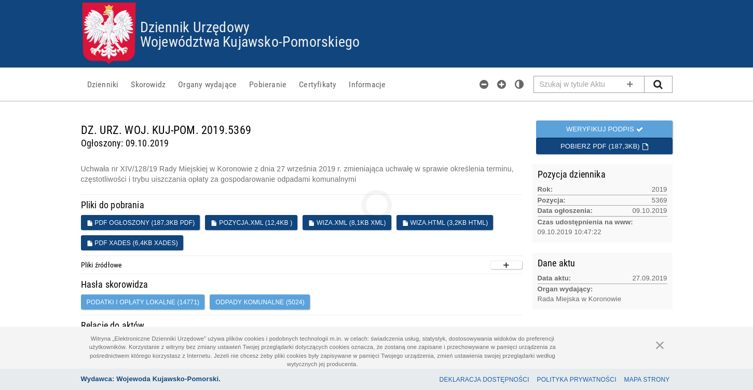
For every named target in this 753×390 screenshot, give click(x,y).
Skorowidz (148, 84)
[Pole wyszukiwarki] (589, 84)
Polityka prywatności (577, 379)
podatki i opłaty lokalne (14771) (143, 302)
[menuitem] (103, 84)
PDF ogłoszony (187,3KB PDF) (141, 222)
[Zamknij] (660, 345)
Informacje (367, 84)
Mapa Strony (647, 379)
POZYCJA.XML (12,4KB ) (251, 222)
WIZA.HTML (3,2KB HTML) (445, 222)
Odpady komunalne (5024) (260, 302)
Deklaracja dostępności (484, 379)
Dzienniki (103, 84)
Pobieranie (267, 84)
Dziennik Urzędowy (195, 26)
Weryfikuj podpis (604, 129)
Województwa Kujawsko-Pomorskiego (250, 41)
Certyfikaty (317, 84)
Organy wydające (207, 84)
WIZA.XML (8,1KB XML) (347, 222)
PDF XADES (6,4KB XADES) (132, 243)
